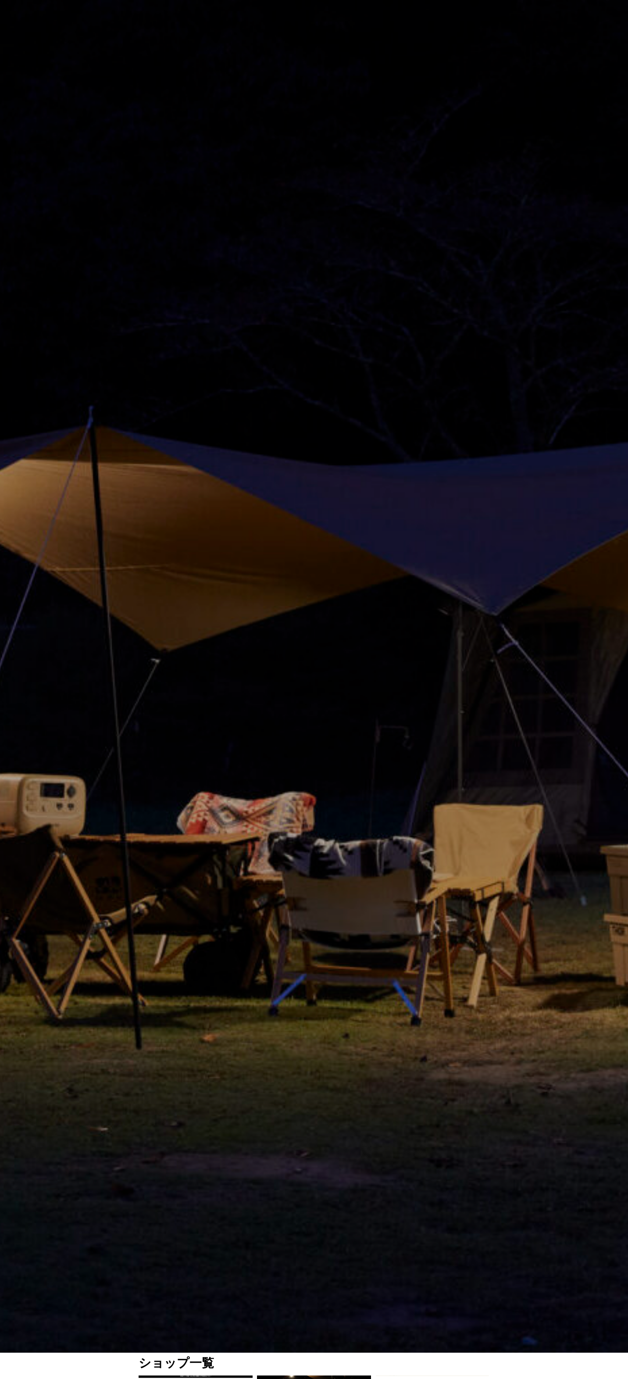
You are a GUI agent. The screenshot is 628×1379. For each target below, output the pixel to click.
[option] (314, 219)
